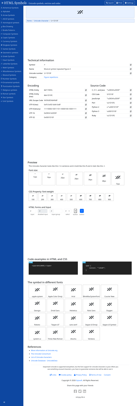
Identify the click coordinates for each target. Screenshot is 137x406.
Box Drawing (8, 26)
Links (53, 375)
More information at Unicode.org (45, 350)
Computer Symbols (10, 34)
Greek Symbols (9, 56)
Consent (108, 375)
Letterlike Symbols (10, 63)
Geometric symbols (10, 52)
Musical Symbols (9, 75)
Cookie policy (65, 375)
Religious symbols (10, 90)
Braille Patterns (9, 30)
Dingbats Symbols (10, 45)
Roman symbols (9, 93)
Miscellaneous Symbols (12, 71)
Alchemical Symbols (11, 7)
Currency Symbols (10, 41)
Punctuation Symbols (11, 86)
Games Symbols (9, 49)
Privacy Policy (81, 375)
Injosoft (80, 380)
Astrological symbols (11, 22)
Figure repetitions (52, 77)
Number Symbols (10, 78)
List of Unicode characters (42, 357)
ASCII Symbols (8, 19)
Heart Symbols (9, 60)
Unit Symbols (8, 101)
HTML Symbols (32, 3)
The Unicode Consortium (42, 354)
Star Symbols (8, 97)
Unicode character (42, 21)
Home (30, 21)
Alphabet (6, 11)
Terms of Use (96, 375)
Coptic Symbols (9, 37)
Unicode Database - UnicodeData (45, 360)
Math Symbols (8, 67)
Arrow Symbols (9, 15)
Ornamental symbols (11, 82)
